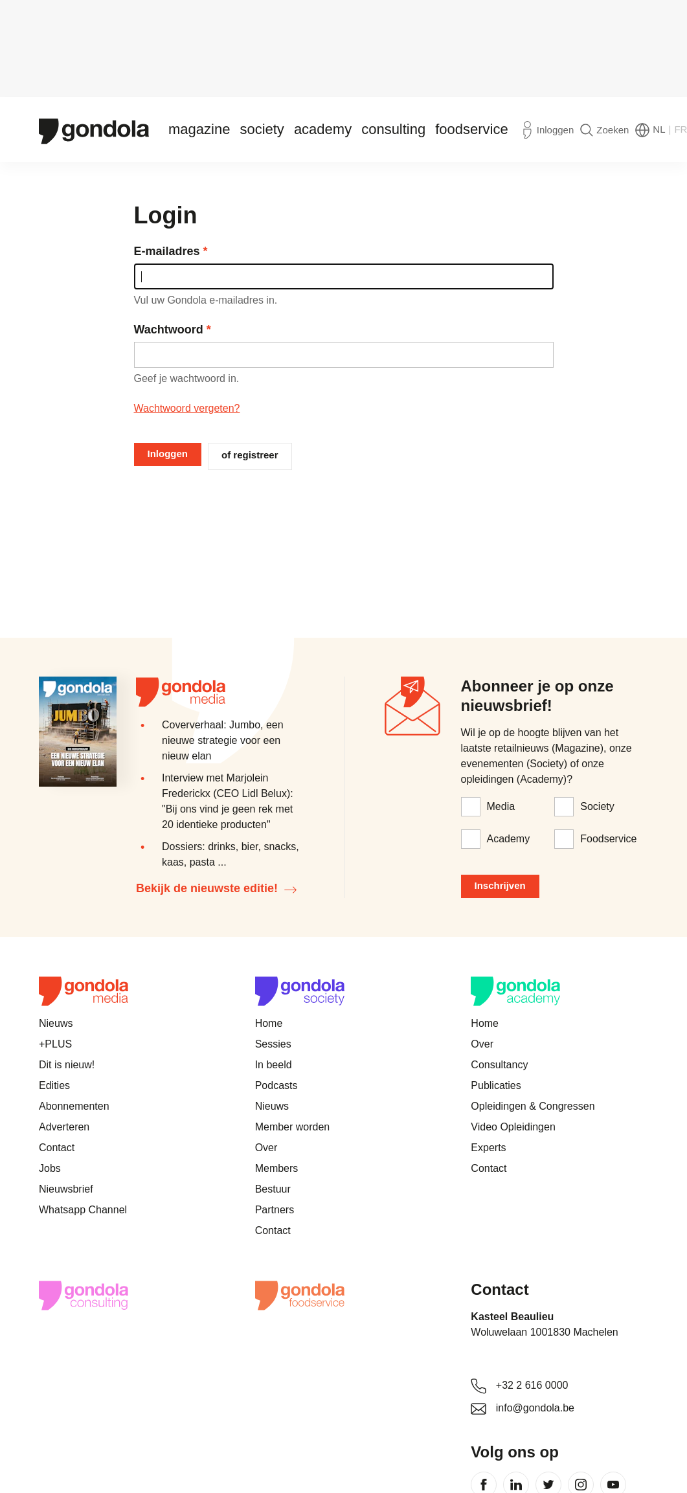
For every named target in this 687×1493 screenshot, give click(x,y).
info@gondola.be (535, 1407)
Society (262, 129)
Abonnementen (74, 1106)
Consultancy (499, 1064)
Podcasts (276, 1085)
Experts (488, 1147)
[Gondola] (94, 130)
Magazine (199, 129)
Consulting (393, 129)
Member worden (292, 1126)
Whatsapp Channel (83, 1209)
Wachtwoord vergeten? (187, 408)
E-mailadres (167, 251)
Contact (56, 1147)
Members (276, 1168)
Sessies (273, 1044)
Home (269, 1023)
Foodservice (471, 129)
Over (266, 1147)
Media (501, 806)
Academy (323, 129)
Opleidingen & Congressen (532, 1106)
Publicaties (496, 1085)
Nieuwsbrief (66, 1189)
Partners (274, 1209)
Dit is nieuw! (67, 1064)
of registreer (249, 454)
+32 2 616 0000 (532, 1385)
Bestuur (273, 1189)
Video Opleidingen (513, 1126)
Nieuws (56, 1023)
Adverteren (64, 1126)
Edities (54, 1085)
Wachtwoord (168, 329)
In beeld (273, 1064)
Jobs (50, 1168)
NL (659, 129)
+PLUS (55, 1044)
